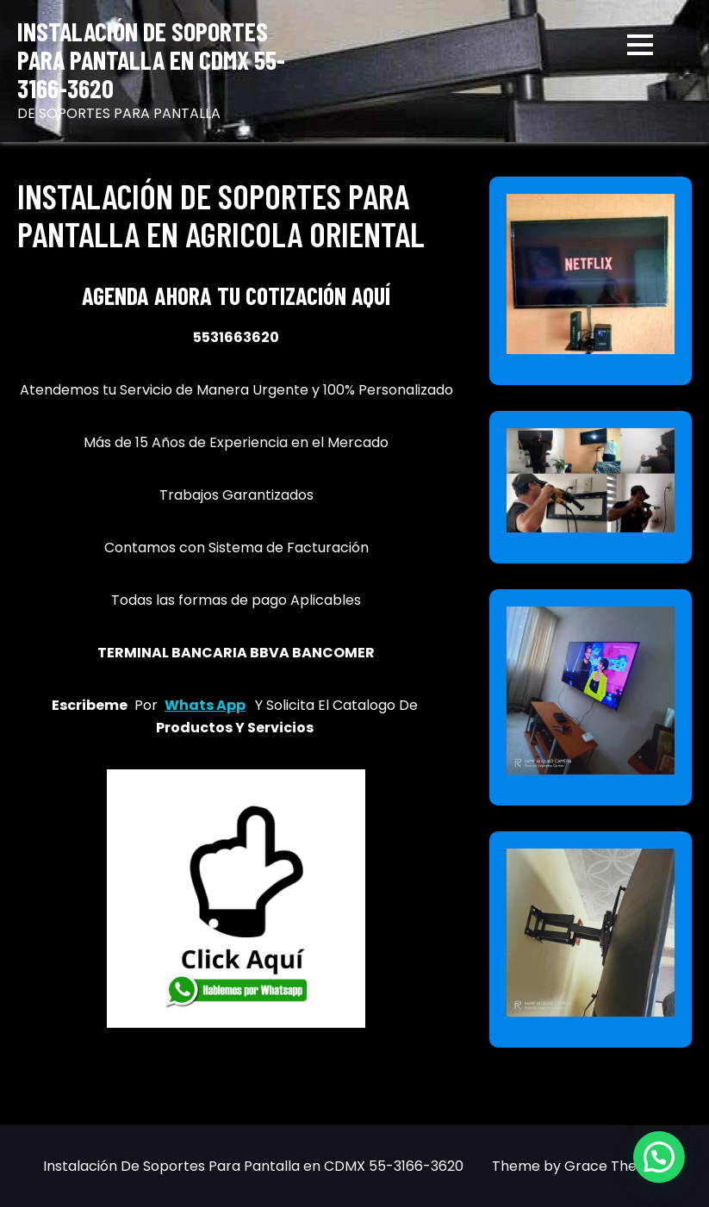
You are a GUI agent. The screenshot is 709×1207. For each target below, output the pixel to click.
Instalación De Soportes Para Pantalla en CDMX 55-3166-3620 (151, 60)
